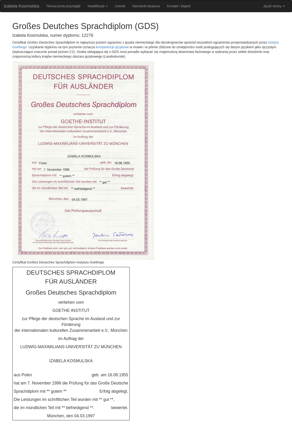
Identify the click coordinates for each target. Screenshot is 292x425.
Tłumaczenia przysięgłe (63, 6)
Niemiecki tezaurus (146, 6)
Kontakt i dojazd (178, 6)
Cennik (120, 6)
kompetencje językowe (112, 47)
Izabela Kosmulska (21, 6)
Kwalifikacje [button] (97, 6)
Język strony (274, 6)
